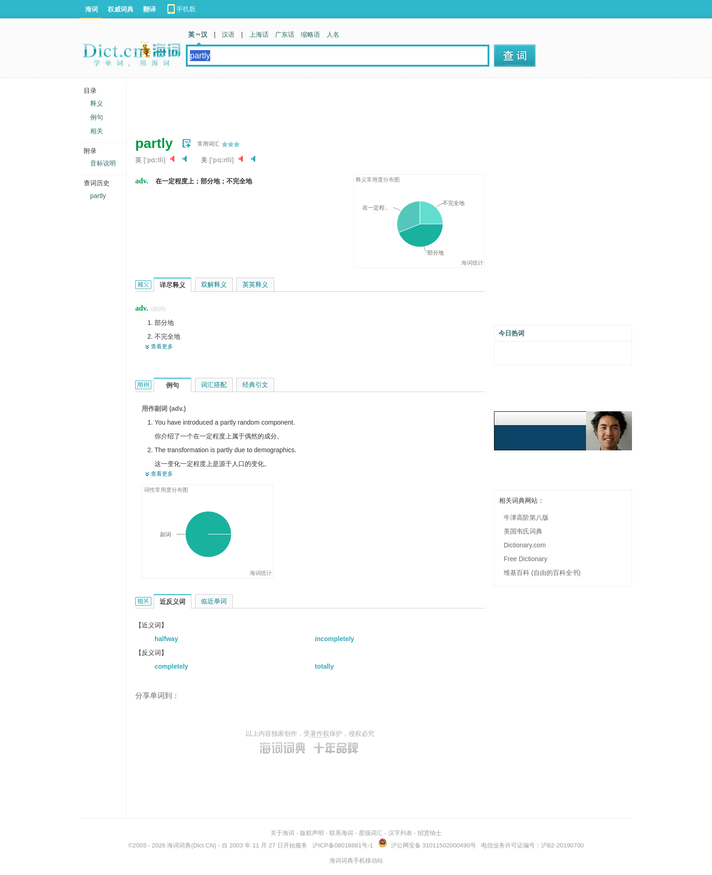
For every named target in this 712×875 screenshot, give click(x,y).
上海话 (259, 34)
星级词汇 (371, 833)
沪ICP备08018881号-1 (342, 845)
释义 (96, 103)
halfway (166, 638)
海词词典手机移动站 (356, 860)
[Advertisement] (302, 103)
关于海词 (282, 833)
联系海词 (341, 833)
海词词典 (179, 845)
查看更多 (162, 346)
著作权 (319, 733)
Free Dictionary (525, 558)
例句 (96, 117)
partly (98, 195)
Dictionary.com (525, 545)
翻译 (149, 9)
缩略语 (310, 34)
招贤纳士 (430, 833)
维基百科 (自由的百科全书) (542, 572)
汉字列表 (400, 833)
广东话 (284, 34)
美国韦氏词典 (523, 531)
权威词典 (120, 9)
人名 (333, 34)
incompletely (335, 638)
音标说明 (103, 163)
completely (171, 666)
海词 (91, 9)
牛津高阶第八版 (526, 517)
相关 (96, 131)
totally (324, 666)
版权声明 (312, 833)
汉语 (228, 34)
